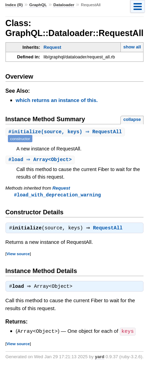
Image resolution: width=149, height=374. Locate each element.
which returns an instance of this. (57, 100)
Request (52, 47)
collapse (132, 119)
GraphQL (38, 4)
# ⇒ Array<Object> (41, 160)
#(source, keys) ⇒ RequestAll (66, 132)
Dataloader (63, 4)
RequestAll (109, 229)
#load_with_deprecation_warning (57, 195)
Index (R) (14, 4)
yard (99, 358)
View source (18, 255)
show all (132, 46)
